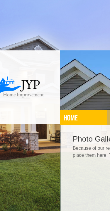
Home (70, 117)
